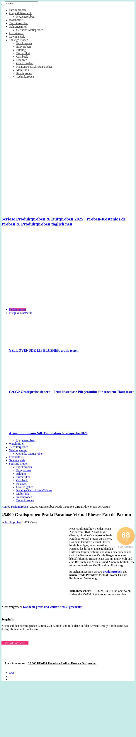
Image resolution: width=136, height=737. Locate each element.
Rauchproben (24, 73)
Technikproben (25, 76)
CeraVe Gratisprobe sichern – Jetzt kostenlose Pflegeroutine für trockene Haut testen (71, 392)
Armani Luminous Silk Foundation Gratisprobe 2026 (48, 433)
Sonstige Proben (18, 40)
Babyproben (23, 46)
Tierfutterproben (18, 23)
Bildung (21, 50)
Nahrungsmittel (18, 26)
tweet (12, 672)
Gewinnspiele (17, 36)
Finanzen (21, 60)
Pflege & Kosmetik (20, 13)
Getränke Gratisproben (29, 29)
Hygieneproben (25, 16)
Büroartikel (23, 53)
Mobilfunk (22, 70)
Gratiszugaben (24, 63)
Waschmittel (16, 19)
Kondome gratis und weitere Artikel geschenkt (52, 606)
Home (5, 506)
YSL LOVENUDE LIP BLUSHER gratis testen (44, 350)
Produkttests (16, 33)
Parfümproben (17, 9)
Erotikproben (24, 43)
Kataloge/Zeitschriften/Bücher (34, 66)
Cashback (22, 56)
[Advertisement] (34, 270)
